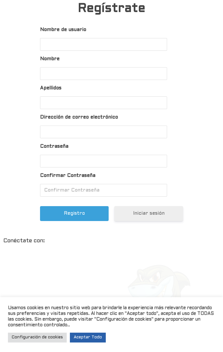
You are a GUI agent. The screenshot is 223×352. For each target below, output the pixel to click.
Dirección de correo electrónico (79, 117)
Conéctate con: (24, 241)
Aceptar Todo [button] (88, 337)
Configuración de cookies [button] (37, 337)
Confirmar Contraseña (67, 175)
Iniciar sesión (148, 213)
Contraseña (54, 146)
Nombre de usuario (63, 30)
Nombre (49, 59)
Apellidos (50, 88)
